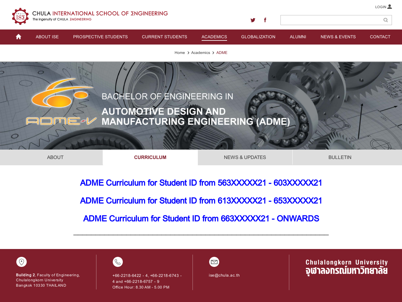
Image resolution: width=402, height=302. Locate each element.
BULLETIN (340, 157)
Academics (200, 52)
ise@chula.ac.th (224, 275)
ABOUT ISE (47, 36)
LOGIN (383, 6)
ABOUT (55, 157)
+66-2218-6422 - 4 (130, 275)
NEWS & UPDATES (245, 157)
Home (180, 52)
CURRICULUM (150, 157)
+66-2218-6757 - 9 (142, 281)
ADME (221, 52)
